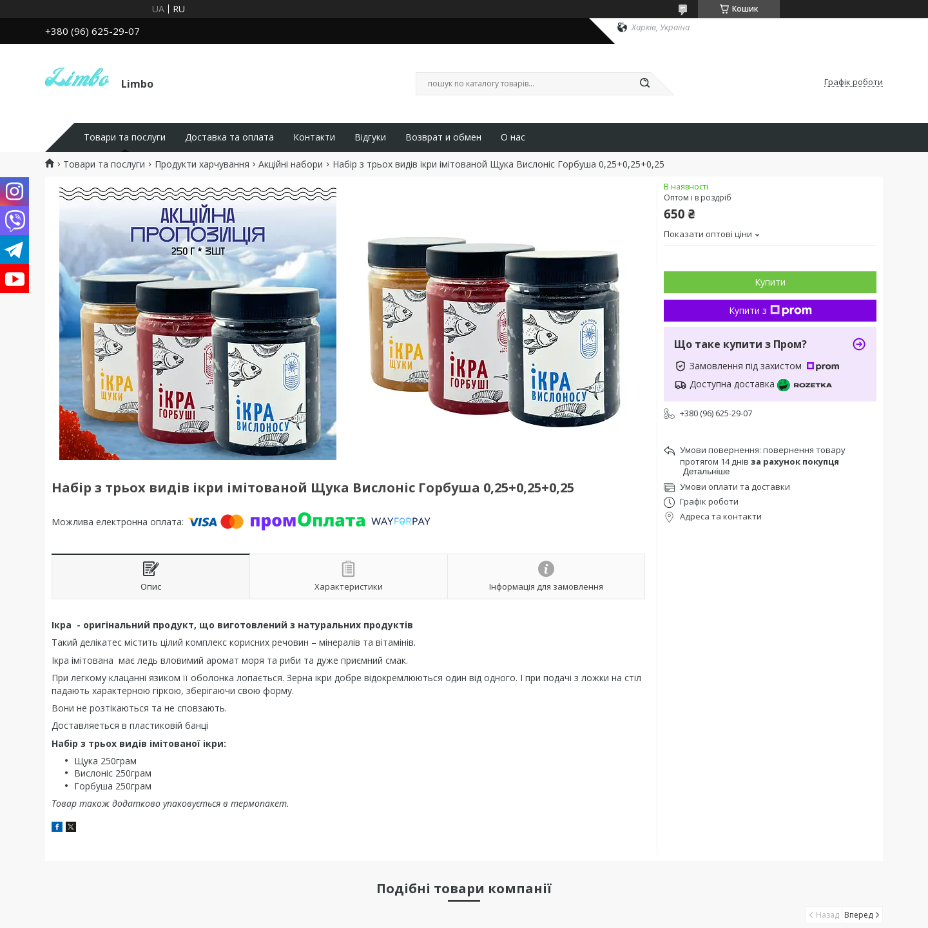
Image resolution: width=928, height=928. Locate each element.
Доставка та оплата (229, 137)
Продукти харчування (202, 164)
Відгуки (370, 137)
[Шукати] (644, 83)
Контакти (314, 137)
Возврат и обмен (443, 137)
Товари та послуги (125, 137)
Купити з (770, 310)
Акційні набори (290, 164)
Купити (770, 282)
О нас (513, 137)
